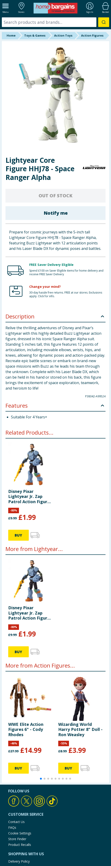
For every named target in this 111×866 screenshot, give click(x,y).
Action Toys (63, 35)
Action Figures (92, 35)
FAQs (12, 827)
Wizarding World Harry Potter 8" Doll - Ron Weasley (80, 729)
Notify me (56, 213)
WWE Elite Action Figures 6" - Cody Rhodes (25, 729)
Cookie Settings (19, 833)
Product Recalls (19, 844)
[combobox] (55, 22)
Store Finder (17, 839)
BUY (18, 535)
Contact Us (16, 822)
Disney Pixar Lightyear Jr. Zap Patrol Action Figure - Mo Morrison (30, 496)
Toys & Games (34, 35)
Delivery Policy (19, 861)
